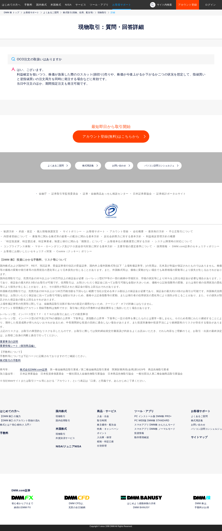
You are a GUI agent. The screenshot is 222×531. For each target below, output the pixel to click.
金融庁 (43, 193)
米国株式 (56, 4)
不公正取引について (181, 231)
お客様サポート (121, 4)
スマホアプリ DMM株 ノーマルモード (154, 429)
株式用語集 (88, 165)
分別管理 (102, 445)
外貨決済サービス (65, 438)
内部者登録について (16, 236)
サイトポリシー (72, 231)
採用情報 (162, 246)
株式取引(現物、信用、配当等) (78, 12)
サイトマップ (199, 437)
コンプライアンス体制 (17, 246)
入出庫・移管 (104, 437)
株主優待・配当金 (106, 424)
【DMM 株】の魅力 (10, 416)
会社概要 (138, 231)
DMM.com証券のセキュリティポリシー (196, 246)
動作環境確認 (141, 437)
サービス (80, 4)
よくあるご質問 (51, 12)
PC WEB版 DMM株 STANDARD (151, 420)
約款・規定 (25, 231)
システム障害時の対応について (173, 241)
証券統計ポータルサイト (171, 193)
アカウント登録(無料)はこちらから (111, 136)
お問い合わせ (119, 165)
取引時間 (102, 420)
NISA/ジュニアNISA (68, 446)
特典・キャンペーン (108, 429)
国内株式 (41, 4)
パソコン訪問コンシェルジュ (159, 165)
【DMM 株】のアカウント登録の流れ (20, 420)
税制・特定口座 (105, 441)
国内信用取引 (63, 420)
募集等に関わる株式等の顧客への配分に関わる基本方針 (65, 236)
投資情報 (139, 433)
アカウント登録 (187, 4)
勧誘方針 (9, 231)
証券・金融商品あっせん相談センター (105, 193)
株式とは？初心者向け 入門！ (16, 424)
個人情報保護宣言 (47, 231)
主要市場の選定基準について (134, 246)
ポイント (102, 433)
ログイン (210, 4)
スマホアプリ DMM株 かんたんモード (154, 424)
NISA (68, 4)
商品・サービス (107, 411)
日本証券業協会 (142, 193)
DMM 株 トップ (11, 12)
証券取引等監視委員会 (64, 193)
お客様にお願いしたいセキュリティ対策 (28, 251)
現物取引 (102, 12)
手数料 (28, 4)
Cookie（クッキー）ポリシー (74, 251)
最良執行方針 (156, 231)
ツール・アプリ (99, 4)
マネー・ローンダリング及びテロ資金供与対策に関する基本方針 (74, 246)
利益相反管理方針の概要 (160, 236)
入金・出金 (103, 416)
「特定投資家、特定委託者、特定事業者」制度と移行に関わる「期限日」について (53, 241)
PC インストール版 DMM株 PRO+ (152, 416)
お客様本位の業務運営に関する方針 (128, 241)
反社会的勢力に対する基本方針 (122, 236)
